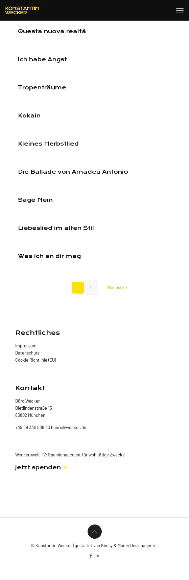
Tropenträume (42, 87)
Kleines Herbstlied (48, 144)
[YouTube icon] (98, 556)
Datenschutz (27, 353)
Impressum (26, 345)
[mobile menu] (180, 10)
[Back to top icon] (95, 531)
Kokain (29, 115)
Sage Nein (35, 200)
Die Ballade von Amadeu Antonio (73, 172)
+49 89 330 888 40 (32, 427)
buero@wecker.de (68, 427)
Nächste (118, 287)
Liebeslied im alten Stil (56, 228)
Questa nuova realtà (52, 31)
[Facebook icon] (91, 556)
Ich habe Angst (42, 59)
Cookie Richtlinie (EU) (35, 360)
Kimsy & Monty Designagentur (129, 545)
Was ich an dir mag (49, 256)
